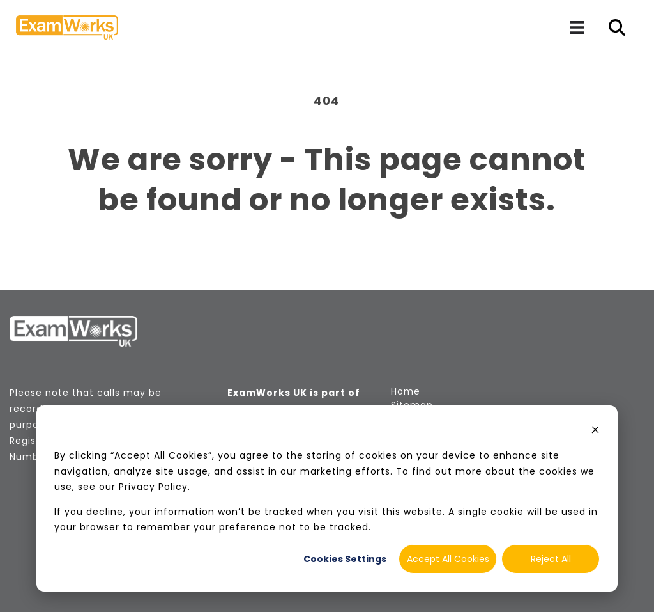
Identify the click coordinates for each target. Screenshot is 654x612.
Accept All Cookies (448, 559)
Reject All (551, 559)
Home (405, 391)
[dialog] (327, 498)
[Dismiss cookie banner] (595, 431)
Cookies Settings (344, 559)
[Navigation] (577, 27)
